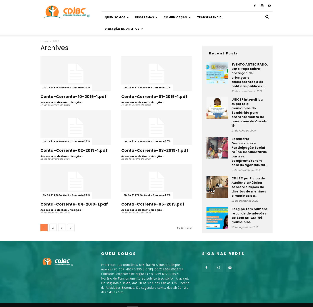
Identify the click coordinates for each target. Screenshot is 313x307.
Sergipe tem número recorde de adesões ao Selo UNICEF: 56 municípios (249, 204)
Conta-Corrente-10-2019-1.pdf (73, 85)
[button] (267, 17)
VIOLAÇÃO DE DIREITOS (124, 29)
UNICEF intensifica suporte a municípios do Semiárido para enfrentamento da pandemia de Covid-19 (249, 101)
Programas (146, 17)
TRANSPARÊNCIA (209, 17)
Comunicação (177, 17)
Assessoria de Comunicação (60, 91)
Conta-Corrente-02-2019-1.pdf (73, 139)
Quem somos (117, 17)
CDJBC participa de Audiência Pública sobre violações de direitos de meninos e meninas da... (248, 175)
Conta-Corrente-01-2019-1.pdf (154, 85)
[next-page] (71, 216)
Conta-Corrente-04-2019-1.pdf (74, 192)
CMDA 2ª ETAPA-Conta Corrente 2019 (66, 76)
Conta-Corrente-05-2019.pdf (152, 192)
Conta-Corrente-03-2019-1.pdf (154, 139)
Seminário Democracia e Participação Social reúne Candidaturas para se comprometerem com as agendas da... (249, 140)
